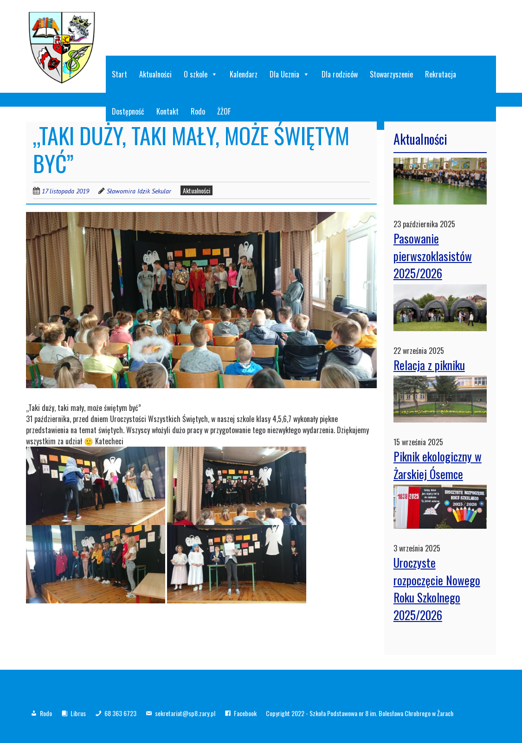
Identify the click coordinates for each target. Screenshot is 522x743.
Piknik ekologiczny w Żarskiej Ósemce (437, 465)
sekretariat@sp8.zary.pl (185, 713)
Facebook (245, 713)
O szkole (201, 74)
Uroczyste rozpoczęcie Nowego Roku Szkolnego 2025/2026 (436, 588)
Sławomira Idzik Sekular (139, 191)
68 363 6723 (120, 713)
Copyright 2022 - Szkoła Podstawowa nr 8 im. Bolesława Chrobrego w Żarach (359, 713)
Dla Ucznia (289, 74)
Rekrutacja (440, 74)
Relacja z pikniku (429, 364)
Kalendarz (244, 74)
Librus (78, 713)
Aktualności (155, 74)
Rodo (46, 713)
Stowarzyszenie (391, 74)
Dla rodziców (340, 74)
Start (119, 74)
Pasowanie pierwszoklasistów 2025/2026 (432, 256)
